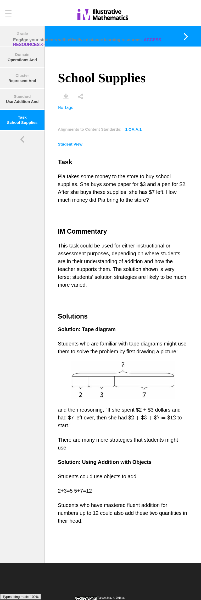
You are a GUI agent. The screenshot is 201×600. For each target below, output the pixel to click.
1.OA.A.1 (133, 129)
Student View (70, 144)
